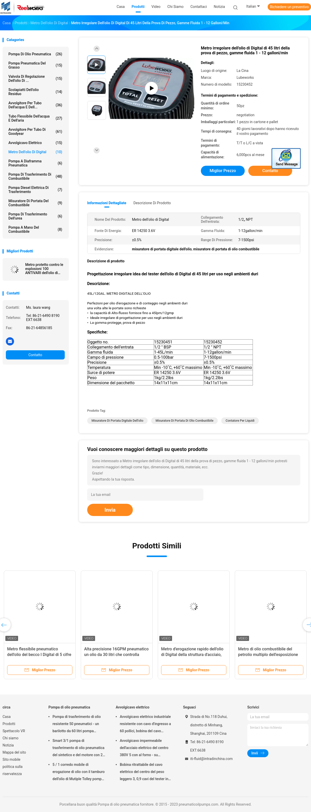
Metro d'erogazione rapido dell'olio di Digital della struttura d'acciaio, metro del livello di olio (192, 655)
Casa (7, 717)
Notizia (8, 745)
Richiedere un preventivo (289, 7)
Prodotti (9, 724)
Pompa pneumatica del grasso (35, 65)
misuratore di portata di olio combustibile (184, 420)
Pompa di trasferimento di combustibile (35, 176)
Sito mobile (11, 759)
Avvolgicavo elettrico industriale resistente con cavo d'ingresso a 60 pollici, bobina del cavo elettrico (145, 724)
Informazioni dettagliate (106, 203)
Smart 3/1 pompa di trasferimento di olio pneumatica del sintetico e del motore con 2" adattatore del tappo (79, 748)
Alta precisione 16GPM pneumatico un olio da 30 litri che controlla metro (116, 655)
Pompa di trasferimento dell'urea (35, 216)
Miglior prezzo (223, 170)
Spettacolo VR (14, 731)
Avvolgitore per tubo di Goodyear (35, 131)
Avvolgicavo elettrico (35, 142)
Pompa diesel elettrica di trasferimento (35, 190)
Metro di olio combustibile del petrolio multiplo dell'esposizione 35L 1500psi (268, 655)
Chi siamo (10, 738)
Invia (110, 510)
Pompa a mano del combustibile (35, 229)
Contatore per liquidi (240, 420)
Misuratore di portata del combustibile (35, 203)
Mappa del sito (14, 752)
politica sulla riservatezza (12, 770)
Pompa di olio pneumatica (35, 54)
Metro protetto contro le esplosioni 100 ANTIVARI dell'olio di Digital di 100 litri (44, 269)
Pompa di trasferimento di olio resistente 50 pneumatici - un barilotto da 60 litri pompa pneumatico (77, 724)
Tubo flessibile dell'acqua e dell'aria (35, 118)
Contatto (35, 355)
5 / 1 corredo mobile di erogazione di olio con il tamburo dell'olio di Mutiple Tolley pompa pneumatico (79, 772)
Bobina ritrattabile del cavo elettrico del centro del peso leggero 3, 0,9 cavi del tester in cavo (144, 772)
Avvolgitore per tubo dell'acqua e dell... (35, 105)
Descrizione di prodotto (152, 203)
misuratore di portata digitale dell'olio (117, 420)
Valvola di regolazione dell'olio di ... (35, 78)
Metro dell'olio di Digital (35, 151)
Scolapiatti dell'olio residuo (35, 92)
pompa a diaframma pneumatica (35, 163)
